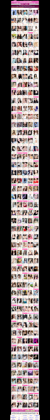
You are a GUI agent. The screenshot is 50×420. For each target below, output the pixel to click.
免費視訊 (15, 15)
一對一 (26, 15)
